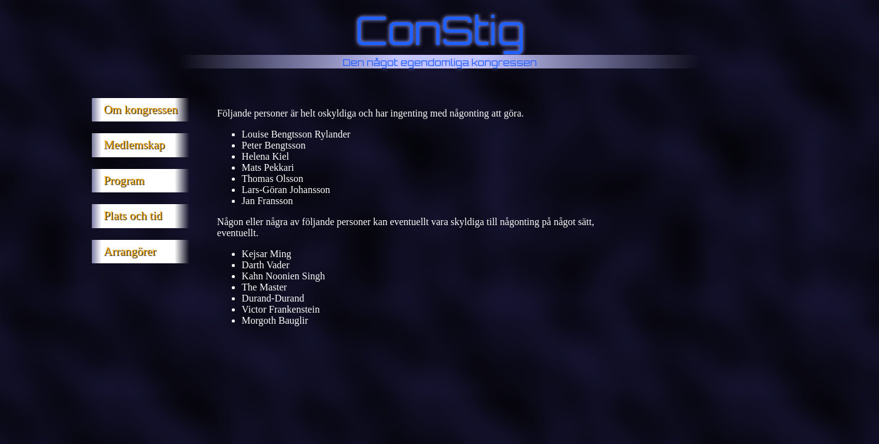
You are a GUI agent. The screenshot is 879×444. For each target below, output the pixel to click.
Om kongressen (141, 109)
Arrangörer (130, 251)
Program (124, 180)
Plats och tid (133, 215)
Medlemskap (134, 144)
